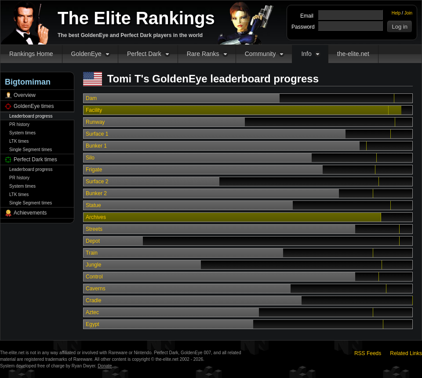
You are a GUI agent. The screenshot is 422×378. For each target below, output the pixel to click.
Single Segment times (30, 149)
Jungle (93, 265)
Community (260, 53)
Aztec (92, 312)
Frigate (94, 170)
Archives (96, 217)
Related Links (406, 353)
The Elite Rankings (136, 18)
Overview (25, 95)
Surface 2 (97, 181)
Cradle (93, 300)
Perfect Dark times (35, 159)
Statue (93, 205)
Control (94, 277)
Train (92, 253)
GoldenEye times (34, 106)
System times (22, 132)
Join (408, 13)
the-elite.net (353, 53)
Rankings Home (31, 53)
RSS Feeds (367, 353)
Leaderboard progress (30, 116)
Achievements (30, 213)
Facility (94, 110)
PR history (19, 124)
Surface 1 (97, 134)
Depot (93, 241)
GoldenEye (86, 53)
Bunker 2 (96, 193)
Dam (91, 98)
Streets (94, 229)
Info (306, 53)
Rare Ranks (203, 53)
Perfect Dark (144, 53)
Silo (90, 158)
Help (396, 13)
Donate (105, 365)
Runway (95, 122)
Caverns (96, 288)
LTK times (19, 141)
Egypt (92, 324)
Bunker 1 (96, 146)
